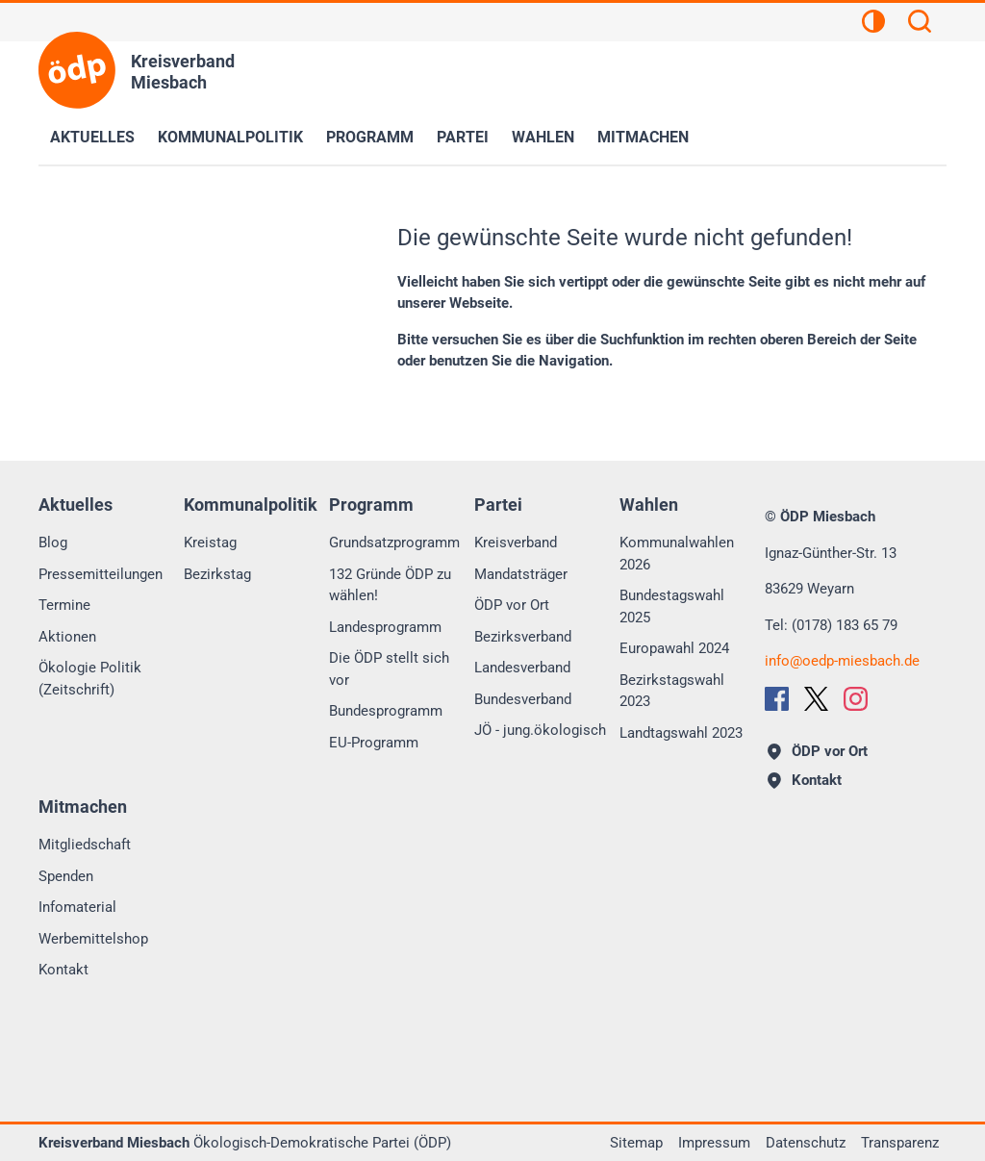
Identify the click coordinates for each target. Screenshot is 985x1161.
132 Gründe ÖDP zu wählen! (390, 585)
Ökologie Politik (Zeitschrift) (89, 678)
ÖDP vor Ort (511, 605)
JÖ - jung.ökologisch (540, 730)
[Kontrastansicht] (873, 24)
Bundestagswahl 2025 (671, 606)
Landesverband (522, 667)
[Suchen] (919, 24)
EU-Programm (373, 742)
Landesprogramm (385, 627)
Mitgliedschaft (84, 844)
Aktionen (67, 636)
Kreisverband (515, 542)
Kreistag (210, 542)
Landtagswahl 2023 (681, 733)
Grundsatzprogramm (394, 542)
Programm (370, 137)
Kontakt (63, 969)
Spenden (65, 876)
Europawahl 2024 (674, 648)
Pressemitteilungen (100, 574)
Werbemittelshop (93, 938)
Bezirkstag (217, 574)
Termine (64, 605)
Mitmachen (643, 137)
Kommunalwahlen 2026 (676, 553)
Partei (463, 137)
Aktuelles (92, 137)
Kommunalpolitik (230, 137)
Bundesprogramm (385, 710)
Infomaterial (77, 907)
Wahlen (543, 137)
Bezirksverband (522, 636)
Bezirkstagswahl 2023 (671, 691)
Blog (52, 542)
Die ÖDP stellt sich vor (389, 669)
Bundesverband (522, 699)
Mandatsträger (521, 574)
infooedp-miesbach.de (842, 660)
